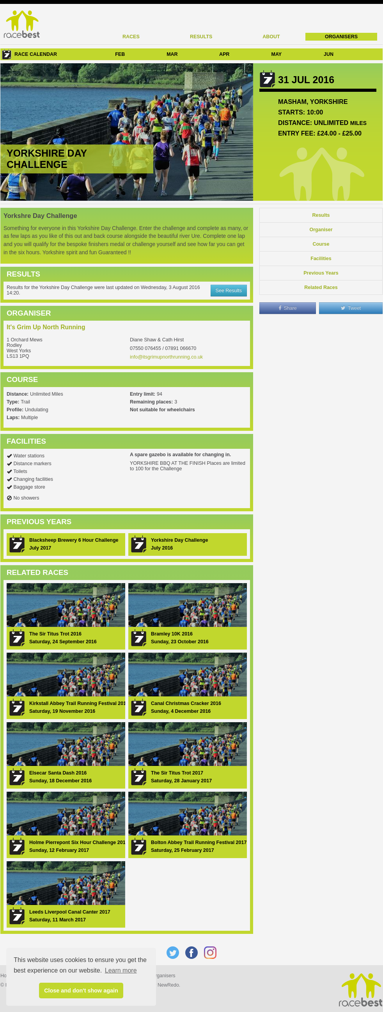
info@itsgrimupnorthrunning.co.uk (166, 357)
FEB (120, 54)
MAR (172, 54)
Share (287, 308)
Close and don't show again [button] (81, 990)
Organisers (341, 36)
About (271, 36)
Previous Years (320, 273)
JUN (328, 54)
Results (201, 36)
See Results (229, 290)
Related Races (320, 287)
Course (320, 244)
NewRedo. (169, 985)
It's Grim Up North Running (46, 327)
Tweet (351, 308)
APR (224, 54)
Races (131, 36)
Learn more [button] (121, 970)
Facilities (321, 258)
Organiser (320, 229)
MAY (276, 54)
